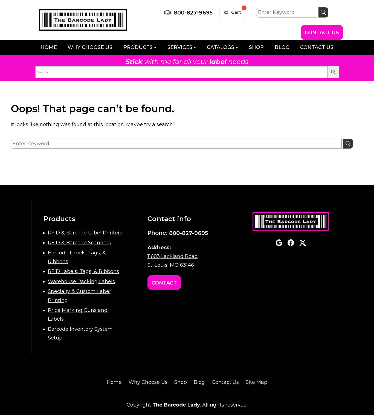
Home (48, 47)
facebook (290, 242)
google (279, 242)
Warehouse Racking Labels (81, 281)
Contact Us (322, 33)
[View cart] (232, 12)
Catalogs (220, 47)
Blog (282, 47)
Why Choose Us (90, 47)
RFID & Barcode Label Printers (85, 233)
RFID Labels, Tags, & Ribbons (83, 271)
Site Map (256, 382)
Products (138, 47)
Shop (256, 47)
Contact (164, 283)
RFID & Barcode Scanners (79, 243)
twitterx (302, 242)
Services (179, 47)
